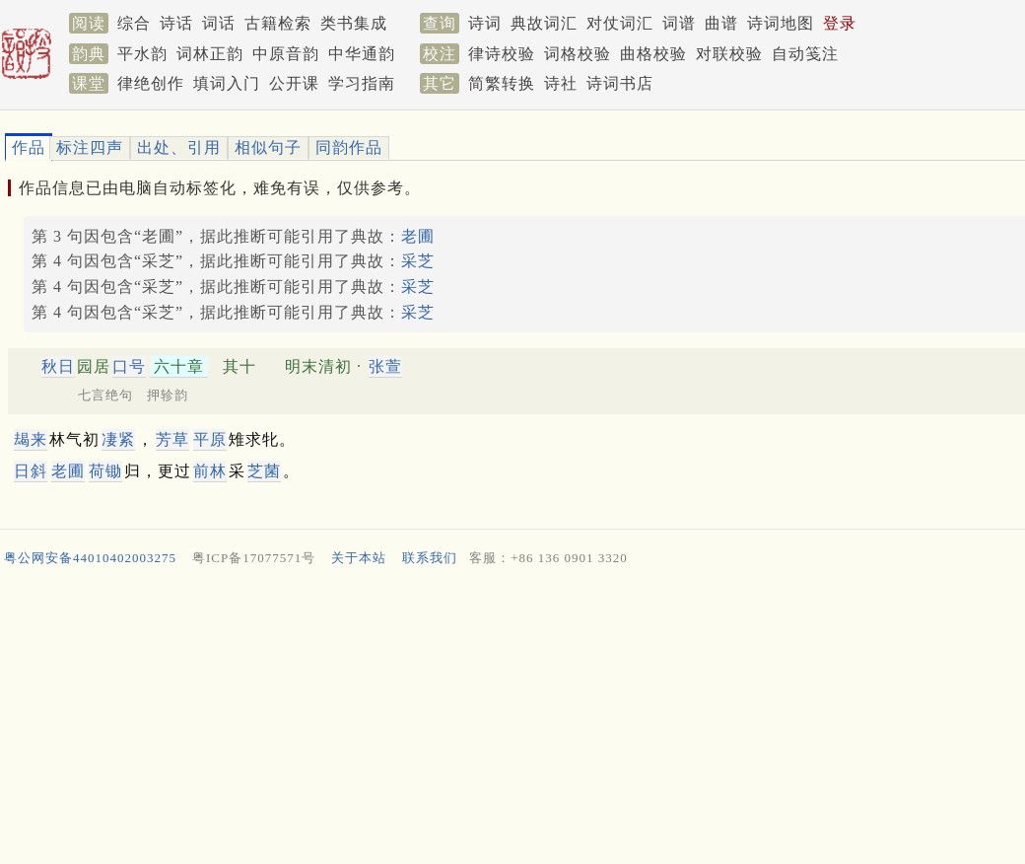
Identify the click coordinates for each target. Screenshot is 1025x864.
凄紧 (118, 439)
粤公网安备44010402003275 (90, 557)
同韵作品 (348, 147)
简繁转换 (501, 83)
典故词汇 (544, 23)
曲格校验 (653, 53)
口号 (129, 366)
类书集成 (353, 23)
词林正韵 (209, 53)
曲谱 (721, 23)
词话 (219, 23)
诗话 (176, 23)
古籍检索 (277, 23)
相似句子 (268, 147)
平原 (210, 439)
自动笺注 (805, 53)
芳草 (172, 439)
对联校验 (729, 53)
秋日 (58, 366)
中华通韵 (361, 53)
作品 (28, 147)
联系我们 (429, 557)
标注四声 (89, 147)
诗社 (561, 83)
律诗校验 (501, 53)
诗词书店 (619, 83)
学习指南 (361, 83)
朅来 (30, 439)
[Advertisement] (504, 720)
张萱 (385, 366)
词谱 (679, 23)
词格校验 (577, 53)
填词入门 (226, 83)
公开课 (294, 83)
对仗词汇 (619, 23)
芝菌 (264, 471)
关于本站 (358, 557)
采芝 (418, 260)
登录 (839, 23)
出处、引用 (179, 147)
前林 (210, 471)
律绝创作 (150, 83)
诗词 (485, 23)
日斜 (30, 471)
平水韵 (142, 53)
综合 (134, 23)
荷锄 (105, 471)
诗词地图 (780, 23)
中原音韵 (285, 53)
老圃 (418, 236)
